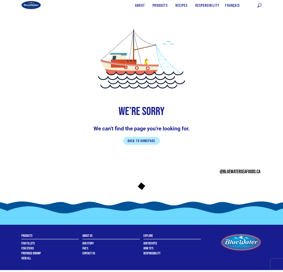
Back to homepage (141, 141)
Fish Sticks (27, 248)
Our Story (88, 243)
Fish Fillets (28, 243)
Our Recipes (150, 243)
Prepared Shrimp (31, 253)
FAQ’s (85, 248)
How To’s (148, 248)
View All (26, 258)
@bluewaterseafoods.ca (240, 172)
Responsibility (152, 253)
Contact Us (88, 253)
